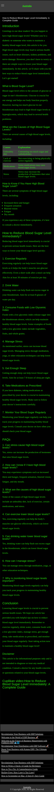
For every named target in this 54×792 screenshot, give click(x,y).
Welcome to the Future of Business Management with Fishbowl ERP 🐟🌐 (24, 742)
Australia (27, 6)
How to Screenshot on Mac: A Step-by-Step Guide (22, 776)
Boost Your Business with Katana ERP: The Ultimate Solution (24, 750)
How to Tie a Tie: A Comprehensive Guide (19, 769)
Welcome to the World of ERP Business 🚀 (19, 737)
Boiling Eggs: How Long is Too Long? (18, 772)
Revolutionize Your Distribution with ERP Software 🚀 (25, 746)
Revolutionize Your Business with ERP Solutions (22, 734)
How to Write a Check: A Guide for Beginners (21, 766)
